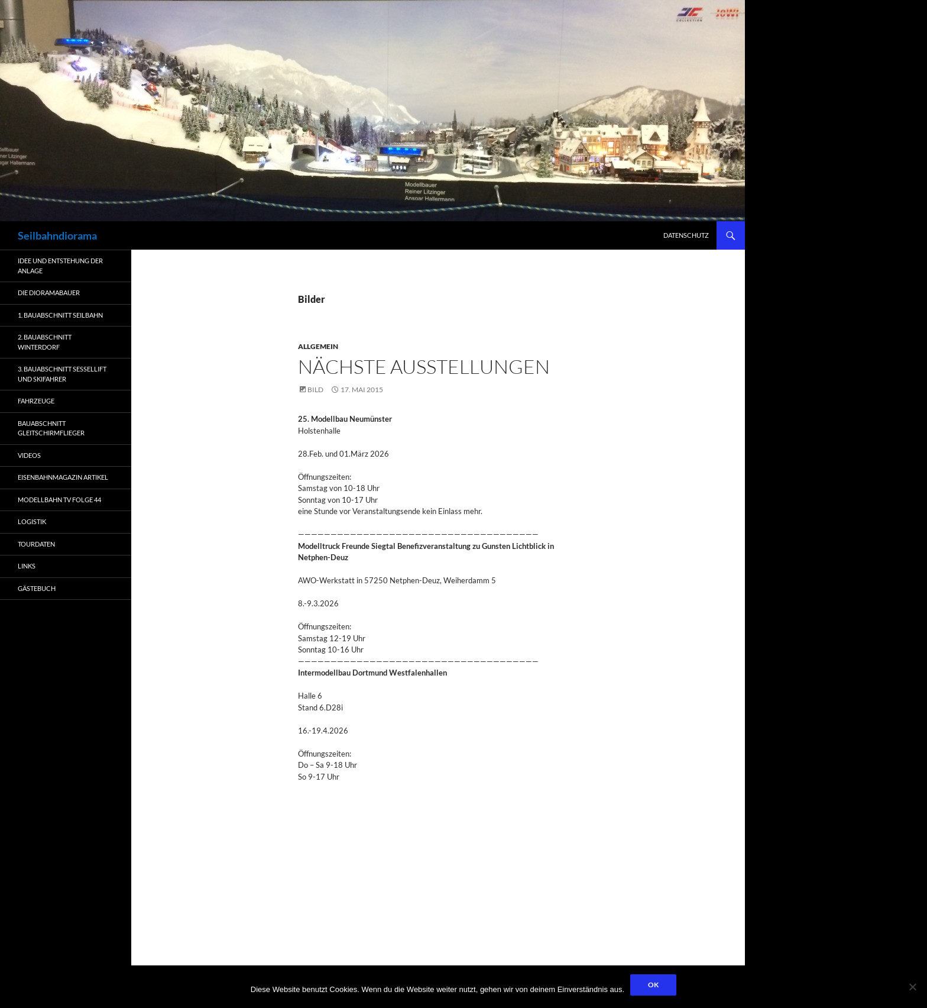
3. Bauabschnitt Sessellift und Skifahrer (62, 374)
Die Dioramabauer (49, 292)
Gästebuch (37, 588)
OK (653, 984)
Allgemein (318, 346)
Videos (29, 455)
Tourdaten (36, 544)
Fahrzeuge (36, 401)
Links (26, 566)
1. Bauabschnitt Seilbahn (60, 315)
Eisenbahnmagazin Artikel (63, 477)
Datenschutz (686, 235)
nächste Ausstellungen (424, 366)
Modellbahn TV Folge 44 (59, 499)
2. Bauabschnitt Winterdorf (45, 342)
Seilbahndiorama (57, 235)
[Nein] (912, 987)
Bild (315, 389)
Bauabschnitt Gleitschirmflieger (51, 428)
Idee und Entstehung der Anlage (60, 265)
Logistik (32, 521)
